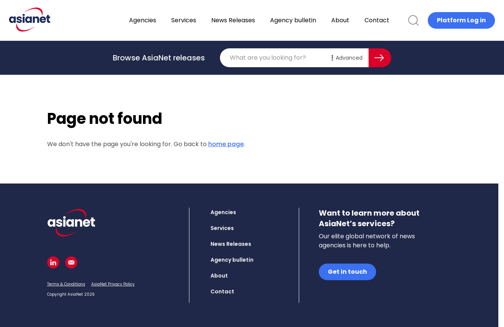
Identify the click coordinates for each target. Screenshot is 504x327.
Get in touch (347, 271)
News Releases (253, 20)
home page (226, 144)
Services (203, 20)
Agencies (162, 20)
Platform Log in (461, 20)
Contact (396, 20)
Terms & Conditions (66, 284)
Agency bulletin (313, 20)
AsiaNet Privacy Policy (113, 284)
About (360, 20)
